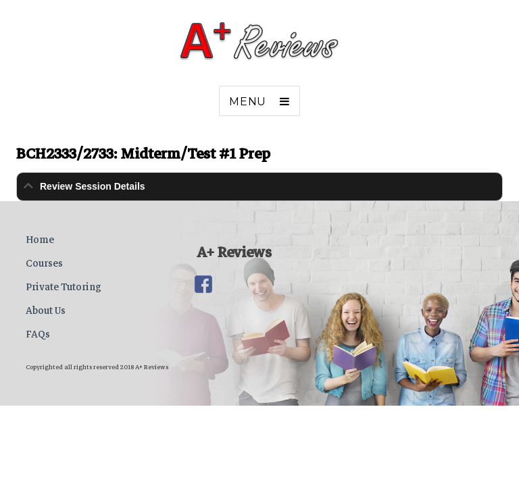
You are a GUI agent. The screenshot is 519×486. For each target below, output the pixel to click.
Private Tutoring (63, 287)
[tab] (259, 186)
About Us (46, 310)
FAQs (38, 334)
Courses (44, 263)
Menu (247, 101)
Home (40, 240)
